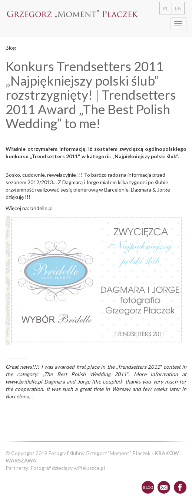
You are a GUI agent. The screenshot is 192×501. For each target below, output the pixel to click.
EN (178, 8)
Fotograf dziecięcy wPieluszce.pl (68, 468)
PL (166, 8)
